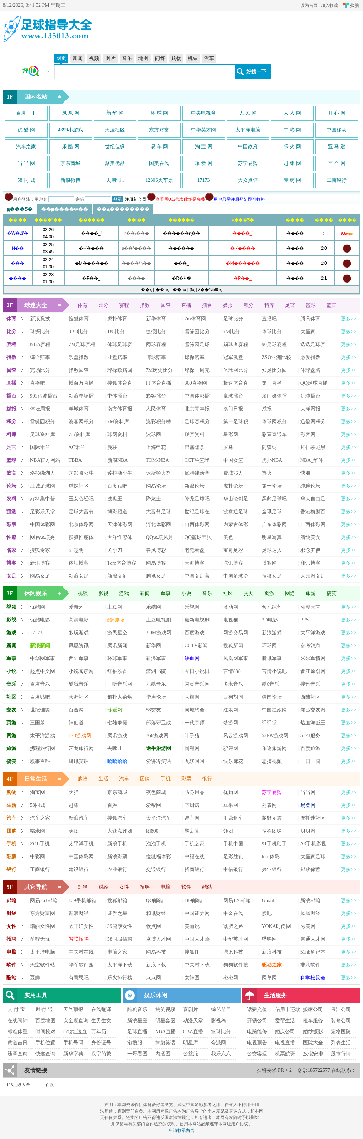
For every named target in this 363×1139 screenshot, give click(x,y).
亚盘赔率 (117, 357)
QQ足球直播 (314, 383)
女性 (124, 887)
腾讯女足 (156, 576)
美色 (228, 537)
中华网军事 (42, 658)
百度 (50, 1084)
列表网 (269, 805)
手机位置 (45, 1042)
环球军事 (117, 658)
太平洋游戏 (312, 632)
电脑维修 (257, 1031)
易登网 (307, 805)
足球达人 (272, 550)
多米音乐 (233, 684)
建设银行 (79, 869)
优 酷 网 (26, 130)
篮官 (332, 305)
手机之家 (195, 843)
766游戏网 (157, 735)
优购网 (230, 792)
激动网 (230, 607)
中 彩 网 (292, 130)
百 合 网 (336, 163)
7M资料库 (118, 421)
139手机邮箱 (82, 900)
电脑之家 (117, 952)
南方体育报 (119, 408)
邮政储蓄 (310, 869)
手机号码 (73, 1042)
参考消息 (310, 645)
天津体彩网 (119, 524)
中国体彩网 (42, 524)
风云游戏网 (235, 735)
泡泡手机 (156, 843)
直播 (186, 305)
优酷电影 (40, 620)
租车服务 (313, 1020)
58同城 (37, 805)
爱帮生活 (285, 1020)
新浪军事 (156, 658)
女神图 (192, 977)
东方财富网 (42, 913)
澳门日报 (233, 408)
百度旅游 (310, 748)
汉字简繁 (101, 1053)
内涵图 (162, 1053)
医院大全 (313, 1042)
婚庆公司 (285, 1031)
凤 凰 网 (70, 113)
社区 (228, 593)
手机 (166, 778)
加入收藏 (329, 5)
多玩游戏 (79, 632)
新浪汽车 (79, 818)
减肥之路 (233, 926)
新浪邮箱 (310, 900)
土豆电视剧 (158, 620)
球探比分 (40, 331)
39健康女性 (119, 926)
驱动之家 (272, 965)
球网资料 (117, 434)
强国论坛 (272, 697)
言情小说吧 (274, 671)
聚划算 (192, 831)
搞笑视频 (165, 1009)
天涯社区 (115, 130)
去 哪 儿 (115, 180)
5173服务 (310, 735)
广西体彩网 (312, 524)
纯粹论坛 (310, 486)
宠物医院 (341, 1031)
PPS (304, 620)
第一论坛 (272, 486)
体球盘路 (310, 370)
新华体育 (156, 318)
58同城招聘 (119, 939)
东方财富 (159, 130)
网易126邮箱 (237, 900)
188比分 (116, 331)
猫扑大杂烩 (119, 697)
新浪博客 (40, 563)
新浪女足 (79, 576)
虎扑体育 (117, 318)
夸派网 (218, 1042)
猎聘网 (269, 939)
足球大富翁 (81, 511)
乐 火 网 (292, 146)
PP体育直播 (159, 383)
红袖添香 (117, 671)
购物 (176, 58)
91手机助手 (274, 843)
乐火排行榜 (119, 977)
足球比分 (233, 318)
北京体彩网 (81, 524)
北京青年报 (197, 408)
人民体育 (156, 408)
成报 (267, 408)
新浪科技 (272, 952)
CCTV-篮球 (197, 460)
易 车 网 (159, 146)
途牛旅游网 (158, 748)
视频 (94, 58)
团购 (145, 778)
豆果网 (230, 805)
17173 (203, 180)
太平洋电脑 (247, 130)
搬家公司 (313, 1009)
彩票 (186, 778)
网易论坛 (156, 486)
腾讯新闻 (117, 645)
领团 (228, 831)
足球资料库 (42, 434)
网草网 (269, 977)
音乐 (127, 58)
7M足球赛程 (82, 344)
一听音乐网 (119, 684)
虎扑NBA (272, 460)
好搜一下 (256, 71)
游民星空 (117, 632)
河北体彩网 (158, 524)
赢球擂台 (233, 396)
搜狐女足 (272, 576)
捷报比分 (156, 331)
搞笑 (332, 593)
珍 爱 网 (203, 163)
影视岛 (218, 1020)
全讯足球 (272, 511)
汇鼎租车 (233, 818)
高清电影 (79, 620)
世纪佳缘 (115, 146)
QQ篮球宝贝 (198, 537)
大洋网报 (310, 408)
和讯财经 (156, 913)
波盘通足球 (235, 511)
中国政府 (248, 146)
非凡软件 (310, 965)
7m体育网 (195, 318)
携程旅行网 (42, 748)
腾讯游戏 (117, 735)
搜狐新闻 (233, 645)
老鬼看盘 (195, 550)
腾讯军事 (272, 658)
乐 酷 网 (70, 146)
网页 (61, 58)
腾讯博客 (233, 563)
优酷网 (37, 607)
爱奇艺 (76, 607)
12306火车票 (159, 180)
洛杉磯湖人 (42, 473)
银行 (207, 778)
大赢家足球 (312, 856)
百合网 (76, 710)
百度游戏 (195, 632)
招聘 (145, 887)
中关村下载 (197, 965)
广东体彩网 (274, 524)
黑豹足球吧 (274, 498)
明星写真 (272, 537)
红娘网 (230, 710)
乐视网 (192, 607)
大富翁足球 (158, 511)
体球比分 (272, 331)
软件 (186, 887)
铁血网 (192, 658)
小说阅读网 (81, 671)
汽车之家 (26, 146)
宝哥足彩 (233, 550)
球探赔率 (195, 357)
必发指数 (310, 357)
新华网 (153, 645)
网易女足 (40, 576)
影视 (103, 593)
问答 (160, 58)
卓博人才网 (158, 939)
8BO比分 (78, 331)
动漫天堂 (310, 607)
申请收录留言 (182, 1130)
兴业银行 (272, 869)
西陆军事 (79, 658)
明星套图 (165, 1020)
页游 (269, 593)
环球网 (269, 645)
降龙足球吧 (197, 498)
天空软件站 (42, 965)
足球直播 (137, 1031)
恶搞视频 (272, 761)
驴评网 (230, 748)
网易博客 (156, 563)
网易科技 (156, 952)
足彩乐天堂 (42, 511)
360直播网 (196, 383)
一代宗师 (195, 722)
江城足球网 (42, 486)
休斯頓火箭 (158, 473)
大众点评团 (119, 831)
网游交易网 (235, 632)
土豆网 (114, 607)
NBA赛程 (40, 344)
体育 (83, 305)
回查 (166, 305)
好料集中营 (42, 498)
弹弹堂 (269, 722)
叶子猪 (192, 735)
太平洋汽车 (158, 818)
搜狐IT (192, 952)
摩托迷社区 (312, 818)
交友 (249, 593)
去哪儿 (114, 748)
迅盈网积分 (312, 421)
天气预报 (73, 1009)
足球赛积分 (197, 421)
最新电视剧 (197, 620)
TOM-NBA (157, 460)
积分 (249, 305)
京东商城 (70, 163)
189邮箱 (193, 900)
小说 (186, 593)
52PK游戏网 (275, 735)
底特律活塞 (197, 473)
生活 (103, 778)
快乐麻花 (233, 761)
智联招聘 (79, 939)
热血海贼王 (312, 722)
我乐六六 (221, 1053)
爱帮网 (153, 805)
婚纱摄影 (313, 1031)
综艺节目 (221, 1009)
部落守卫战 (158, 722)
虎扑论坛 (233, 486)
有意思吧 (79, 977)
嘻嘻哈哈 (117, 761)
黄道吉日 (18, 1042)
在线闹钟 (18, 1020)
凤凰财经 (310, 913)
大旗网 (192, 697)
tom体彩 (271, 856)
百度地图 (45, 1020)
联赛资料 (195, 434)
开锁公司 (257, 1020)
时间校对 (45, 1031)
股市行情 (341, 1053)
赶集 (74, 805)
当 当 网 (26, 163)
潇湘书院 (156, 671)
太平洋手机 (81, 843)
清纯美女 (310, 537)
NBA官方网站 (45, 460)
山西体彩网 (197, 524)
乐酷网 (153, 607)
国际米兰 (40, 447)
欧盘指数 (79, 357)
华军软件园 (81, 965)
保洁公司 (341, 1009)
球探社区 (79, 486)
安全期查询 (75, 1020)
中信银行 (233, 869)
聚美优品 (115, 163)
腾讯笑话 (79, 761)
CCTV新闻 (196, 645)
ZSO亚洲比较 (276, 357)
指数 (145, 305)
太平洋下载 (119, 965)
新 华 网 (115, 113)
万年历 (98, 1031)
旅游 (311, 593)
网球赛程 (156, 344)
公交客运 (257, 1053)
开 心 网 (336, 113)
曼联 (112, 447)
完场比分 (40, 370)
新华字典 (73, 1053)
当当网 (307, 792)
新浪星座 (137, 1020)
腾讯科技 (233, 952)
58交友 (153, 710)
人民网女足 (312, 576)
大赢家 (307, 331)
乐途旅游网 (274, 748)
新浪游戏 (272, 632)
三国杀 (37, 722)
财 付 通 (44, 1009)
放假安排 (313, 1053)
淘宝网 (37, 792)
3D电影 (270, 620)
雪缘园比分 (197, 331)
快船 (305, 473)
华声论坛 (156, 697)
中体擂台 (117, 396)
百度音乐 (40, 684)
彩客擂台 (156, 396)
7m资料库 (79, 434)
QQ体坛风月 (159, 537)
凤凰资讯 (79, 645)
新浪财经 (79, 913)
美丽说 (192, 926)
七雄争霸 (117, 722)
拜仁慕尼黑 (312, 447)
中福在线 (195, 856)
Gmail (268, 900)
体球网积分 (274, 421)
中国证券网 (197, 913)
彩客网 (307, 434)
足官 (290, 305)
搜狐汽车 (117, 818)
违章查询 (18, 1053)
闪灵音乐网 (197, 684)
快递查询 (45, 1053)
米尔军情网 (312, 658)
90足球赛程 (274, 344)
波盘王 (114, 498)
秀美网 (307, 926)
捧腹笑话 (165, 1042)
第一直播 (272, 383)
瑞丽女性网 (42, 926)
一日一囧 (310, 761)
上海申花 (156, 447)
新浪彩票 (117, 856)
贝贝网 (307, 831)
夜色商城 (156, 792)
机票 (193, 58)
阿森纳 (269, 447)
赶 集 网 (292, 163)
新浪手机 (117, 843)
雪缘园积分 (42, 421)
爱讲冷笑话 (158, 761)
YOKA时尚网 (276, 926)
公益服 (190, 1053)
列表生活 (341, 1042)
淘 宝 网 (203, 146)
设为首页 (309, 5)
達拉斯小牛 (119, 473)
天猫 (74, 792)
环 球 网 (159, 113)
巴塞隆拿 (195, 447)
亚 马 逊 (336, 146)
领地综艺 (272, 607)
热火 (267, 473)
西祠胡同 (233, 697)
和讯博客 (310, 563)
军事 (166, 593)
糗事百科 (40, 761)
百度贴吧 (117, 486)
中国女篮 (233, 460)
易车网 (192, 818)
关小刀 (114, 550)
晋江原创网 (312, 671)
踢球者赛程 (235, 344)
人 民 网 (248, 113)
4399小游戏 (70, 130)
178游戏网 (80, 735)
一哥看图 (137, 1053)
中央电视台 (203, 113)
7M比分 (231, 331)
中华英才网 (203, 130)
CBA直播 (193, 1031)
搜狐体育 (79, 318)
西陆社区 (310, 697)
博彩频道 (117, 511)
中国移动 (337, 130)
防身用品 (195, 792)
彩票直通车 (274, 434)
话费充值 (257, 1009)
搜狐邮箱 (117, 900)
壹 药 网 (292, 180)
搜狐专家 (40, 550)
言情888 (232, 671)
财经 (103, 887)
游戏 (124, 593)
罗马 (228, 447)
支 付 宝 (16, 1009)
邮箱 (83, 887)
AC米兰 (76, 447)
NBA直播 (165, 1031)
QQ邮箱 (154, 900)
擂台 (207, 305)
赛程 (124, 305)
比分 (103, 305)
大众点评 (248, 180)
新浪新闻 (40, 645)
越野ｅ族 (272, 818)
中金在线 (233, 913)
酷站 (207, 887)
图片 (111, 58)
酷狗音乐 (137, 1009)
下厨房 (192, 805)
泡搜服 (134, 1042)
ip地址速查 (75, 1031)
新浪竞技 (40, 318)
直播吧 (269, 318)
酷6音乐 (270, 684)
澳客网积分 (81, 421)
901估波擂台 (44, 396)
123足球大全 (18, 1084)
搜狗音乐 (310, 684)
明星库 (190, 1042)
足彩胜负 (233, 856)
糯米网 (37, 831)
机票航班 (285, 1053)
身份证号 (101, 1042)
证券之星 (117, 913)
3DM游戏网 (159, 632)
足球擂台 (310, 396)
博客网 (269, 563)
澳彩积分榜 (158, 421)
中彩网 (37, 856)
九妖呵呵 (195, 761)
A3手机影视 (313, 843)
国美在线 (159, 163)
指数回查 (79, 370)
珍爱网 (114, 710)
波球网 (153, 434)
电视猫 (230, 620)
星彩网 (230, 434)
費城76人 (233, 473)
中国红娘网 (274, 710)
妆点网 (153, 926)
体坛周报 (40, 408)
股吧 (267, 913)
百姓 (112, 805)
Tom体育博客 (121, 563)
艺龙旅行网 (81, 748)
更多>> (349, 318)
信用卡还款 (287, 1009)
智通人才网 (312, 939)
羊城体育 (79, 408)
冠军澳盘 (233, 357)
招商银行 (195, 869)
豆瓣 (35, 977)
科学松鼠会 (312, 977)
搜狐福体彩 (158, 856)
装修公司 (341, 1020)
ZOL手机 (40, 843)
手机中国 (233, 843)
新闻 (78, 58)
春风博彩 (156, 550)
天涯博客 (195, 563)
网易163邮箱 (44, 900)
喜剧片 (190, 1009)
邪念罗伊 (310, 550)
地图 (143, 58)
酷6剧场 (116, 620)
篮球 (311, 305)
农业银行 (117, 869)
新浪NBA (117, 460)
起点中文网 (42, 671)
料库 (269, 305)
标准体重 (18, 1031)
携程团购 (272, 831)
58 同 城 (26, 180)
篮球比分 (221, 1031)
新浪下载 (156, 965)
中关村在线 (81, 952)
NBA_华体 (312, 460)
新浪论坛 (195, 486)
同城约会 (195, 710)
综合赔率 (40, 357)
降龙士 (153, 498)
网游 (290, 593)
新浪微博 (70, 180)
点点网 (153, 977)
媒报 (228, 305)
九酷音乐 (156, 684)
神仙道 (76, 722)
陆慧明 (76, 550)
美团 (74, 831)
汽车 (209, 58)
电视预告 (257, 1042)
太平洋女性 (81, 926)
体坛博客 (79, 563)
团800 (152, 831)
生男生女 (101, 1020)
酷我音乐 (79, 684)
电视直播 (285, 1042)
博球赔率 (156, 357)
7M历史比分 (159, 370)
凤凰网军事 (235, 658)
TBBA (75, 460)
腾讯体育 (310, 318)
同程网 (192, 748)
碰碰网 (230, 977)
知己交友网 (312, 710)
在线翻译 (101, 1009)
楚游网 (230, 722)
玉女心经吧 (81, 498)
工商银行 (337, 180)
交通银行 (156, 869)
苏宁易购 (248, 163)
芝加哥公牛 (81, 473)
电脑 (166, 887)
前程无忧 (40, 939)
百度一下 (26, 113)
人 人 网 (292, 113)
